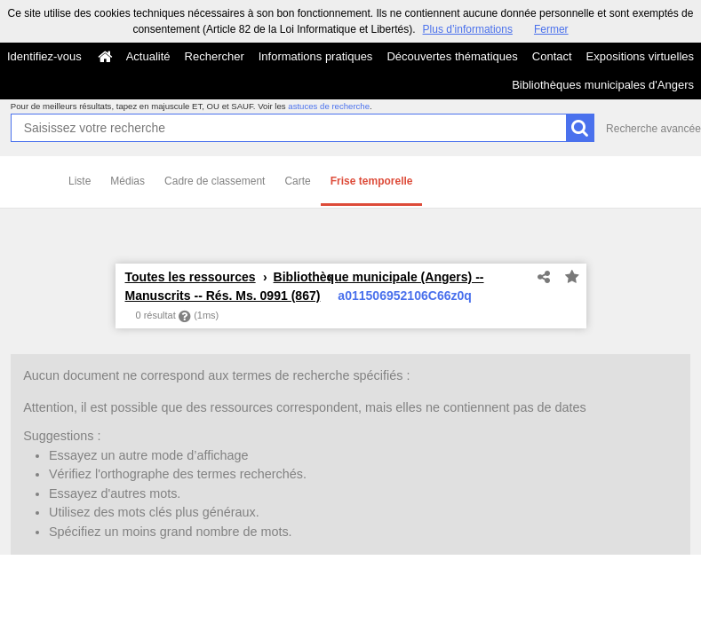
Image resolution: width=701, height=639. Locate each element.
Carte (297, 181)
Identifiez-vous (44, 56)
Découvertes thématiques (451, 56)
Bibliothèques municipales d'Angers (603, 84)
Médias (127, 181)
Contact (552, 56)
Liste (79, 181)
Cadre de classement (214, 181)
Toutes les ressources (190, 277)
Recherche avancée (653, 128)
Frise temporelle (372, 181)
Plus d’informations (468, 29)
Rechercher (214, 56)
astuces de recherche (329, 106)
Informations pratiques (316, 56)
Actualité (148, 56)
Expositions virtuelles (640, 56)
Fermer (551, 29)
